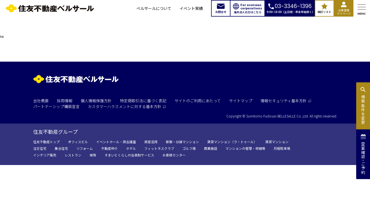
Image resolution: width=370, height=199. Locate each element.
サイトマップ (240, 100)
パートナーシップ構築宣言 (56, 106)
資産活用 (151, 141)
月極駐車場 (282, 148)
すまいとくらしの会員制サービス (129, 155)
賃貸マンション (276, 141)
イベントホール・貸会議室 (116, 141)
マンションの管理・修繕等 (245, 148)
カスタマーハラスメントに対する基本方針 (127, 106)
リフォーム (84, 148)
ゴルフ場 (189, 148)
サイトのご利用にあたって (198, 100)
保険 (93, 155)
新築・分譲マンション (182, 141)
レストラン (73, 155)
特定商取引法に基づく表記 (143, 100)
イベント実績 (191, 8)
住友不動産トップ (46, 141)
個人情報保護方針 (96, 100)
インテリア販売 (44, 155)
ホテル (131, 148)
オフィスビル (78, 141)
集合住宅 (61, 148)
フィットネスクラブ (159, 148)
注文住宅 (39, 148)
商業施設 (210, 148)
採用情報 (64, 100)
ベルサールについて (154, 8)
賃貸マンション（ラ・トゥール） (232, 141)
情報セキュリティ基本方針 (286, 100)
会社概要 (41, 100)
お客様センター (174, 155)
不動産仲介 (109, 148)
